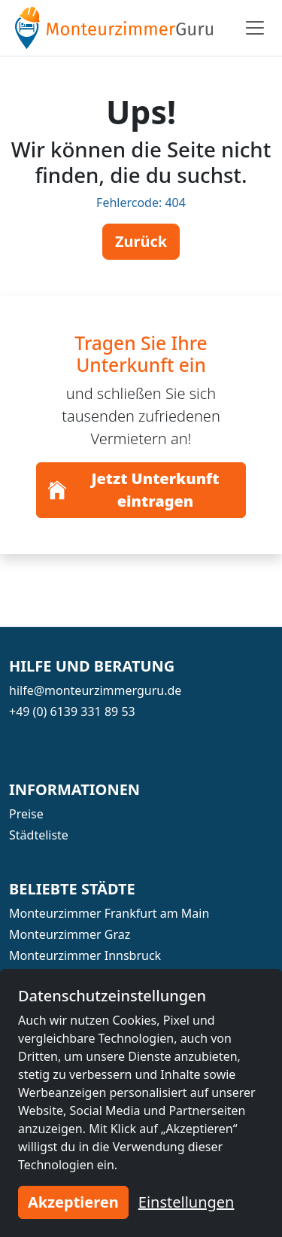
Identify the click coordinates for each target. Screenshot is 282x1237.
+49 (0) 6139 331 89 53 (72, 711)
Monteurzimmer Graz (69, 934)
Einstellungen (186, 1202)
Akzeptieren (73, 1202)
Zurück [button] (141, 241)
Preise (26, 814)
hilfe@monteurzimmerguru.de (95, 690)
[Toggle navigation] (255, 28)
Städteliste (38, 835)
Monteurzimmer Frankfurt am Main (109, 913)
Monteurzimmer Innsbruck (85, 955)
